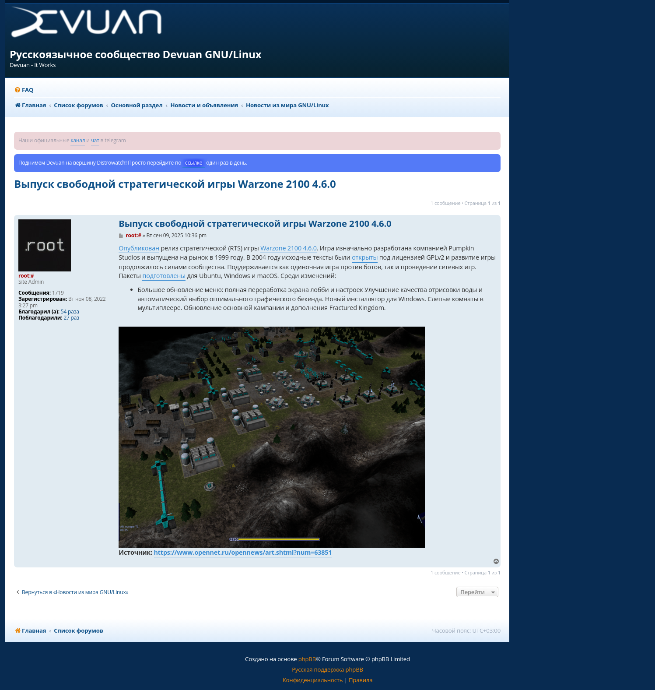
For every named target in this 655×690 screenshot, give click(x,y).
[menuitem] (23, 90)
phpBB (307, 659)
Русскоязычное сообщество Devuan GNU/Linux (136, 54)
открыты (365, 257)
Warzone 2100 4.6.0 (288, 248)
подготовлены (163, 275)
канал (77, 140)
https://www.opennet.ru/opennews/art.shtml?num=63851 (243, 552)
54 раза (70, 312)
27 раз (71, 318)
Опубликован (139, 248)
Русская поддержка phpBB (327, 669)
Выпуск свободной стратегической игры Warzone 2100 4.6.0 (175, 183)
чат (95, 140)
